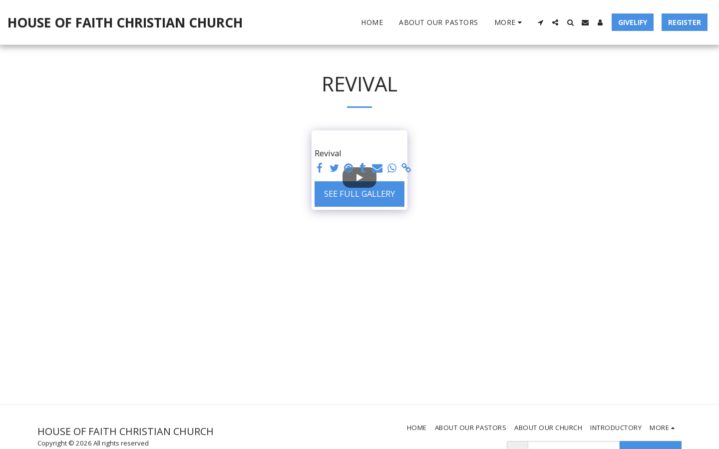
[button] (540, 22)
